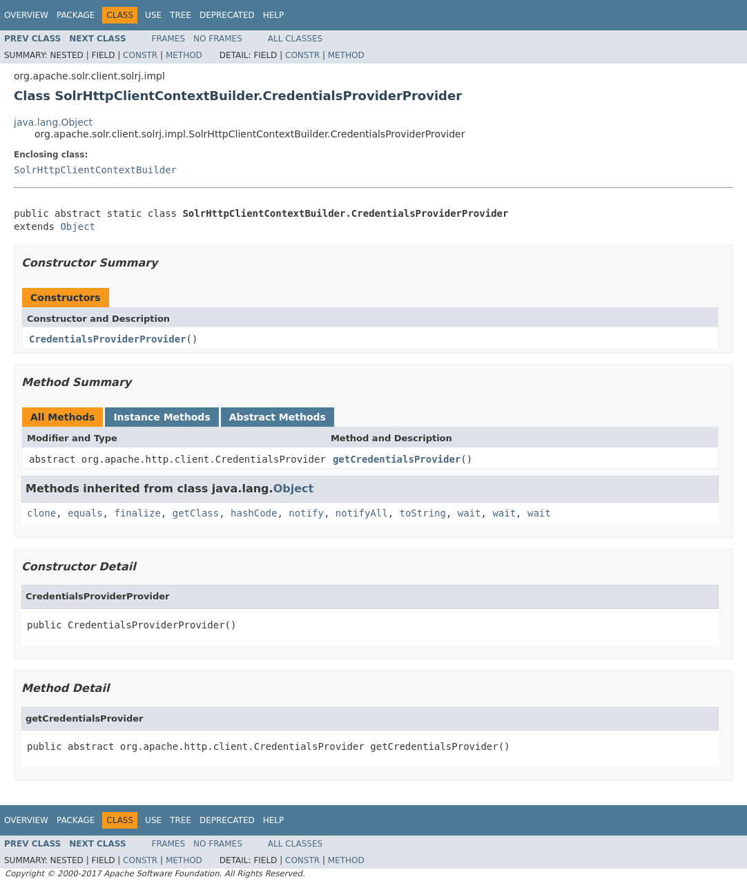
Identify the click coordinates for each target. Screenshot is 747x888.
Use (153, 15)
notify (306, 513)
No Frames (217, 39)
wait (469, 513)
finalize (137, 513)
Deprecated (227, 15)
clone (41, 513)
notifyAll (362, 513)
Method (184, 55)
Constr (140, 55)
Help (273, 15)
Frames (169, 39)
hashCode (254, 513)
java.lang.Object (53, 122)
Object (77, 226)
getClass (196, 513)
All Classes (295, 39)
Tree (180, 15)
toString (423, 513)
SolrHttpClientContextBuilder (95, 169)
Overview (26, 15)
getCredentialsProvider (396, 459)
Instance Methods (161, 417)
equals (85, 513)
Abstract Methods (277, 417)
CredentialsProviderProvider (107, 339)
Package (76, 15)
